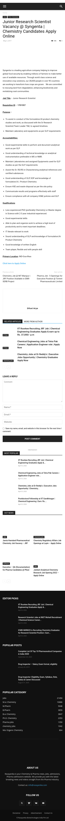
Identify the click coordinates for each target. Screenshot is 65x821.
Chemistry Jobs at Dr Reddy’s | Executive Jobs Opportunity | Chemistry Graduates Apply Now (37, 357)
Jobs (4, 17)
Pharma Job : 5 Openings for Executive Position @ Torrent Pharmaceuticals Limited (49, 279)
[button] (4, 6)
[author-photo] (32, 304)
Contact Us (48, 813)
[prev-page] (4, 367)
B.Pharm (6, 564)
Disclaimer (16, 813)
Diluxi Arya (32, 308)
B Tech (5, 335)
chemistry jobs (8, 361)
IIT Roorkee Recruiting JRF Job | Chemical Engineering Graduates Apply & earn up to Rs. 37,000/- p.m (38, 331)
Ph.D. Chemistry (13, 17)
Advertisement (36, 813)
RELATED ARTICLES (12, 322)
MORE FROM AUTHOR (33, 322)
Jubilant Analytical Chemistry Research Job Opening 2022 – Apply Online (46, 573)
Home (5, 13)
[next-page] (8, 367)
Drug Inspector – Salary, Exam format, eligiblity (37, 664)
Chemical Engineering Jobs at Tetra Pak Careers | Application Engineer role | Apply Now (38, 344)
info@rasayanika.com (37, 785)
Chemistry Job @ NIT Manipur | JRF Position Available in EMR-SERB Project (16, 279)
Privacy (25, 813)
